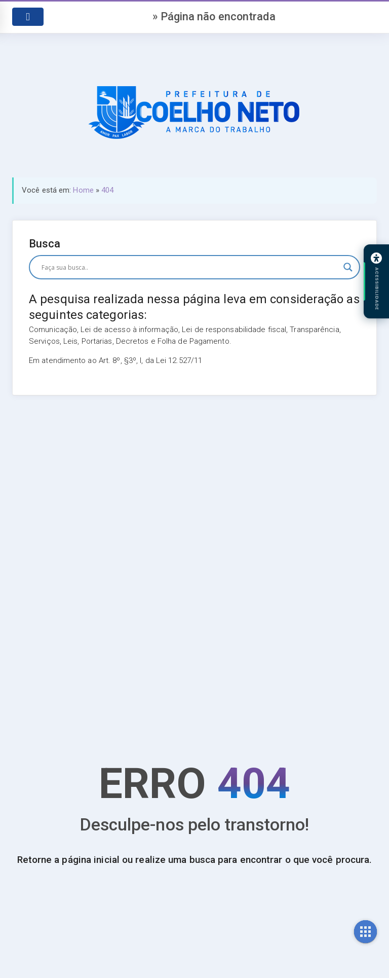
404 (107, 190)
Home (83, 190)
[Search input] (190, 267)
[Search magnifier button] (348, 267)
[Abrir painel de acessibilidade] (376, 281)
